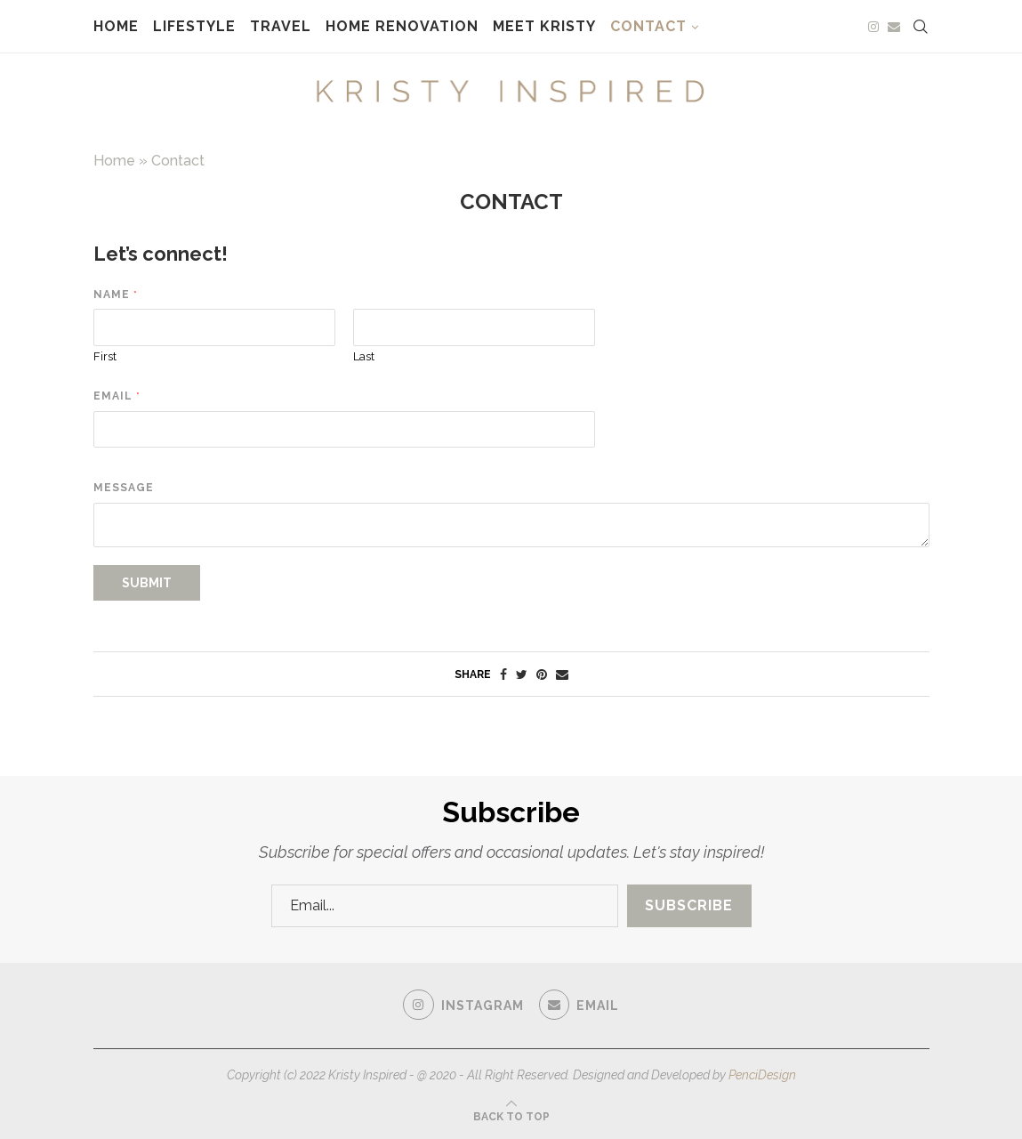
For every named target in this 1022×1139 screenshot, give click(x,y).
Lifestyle (194, 26)
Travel (280, 26)
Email (116, 396)
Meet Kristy (544, 26)
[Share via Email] (562, 674)
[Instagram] (873, 27)
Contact (648, 26)
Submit (147, 583)
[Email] (894, 27)
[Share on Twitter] (521, 674)
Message (123, 487)
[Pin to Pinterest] (541, 674)
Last (363, 356)
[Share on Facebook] (503, 674)
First (105, 356)
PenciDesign (762, 1075)
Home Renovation (402, 26)
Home (116, 26)
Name (115, 294)
